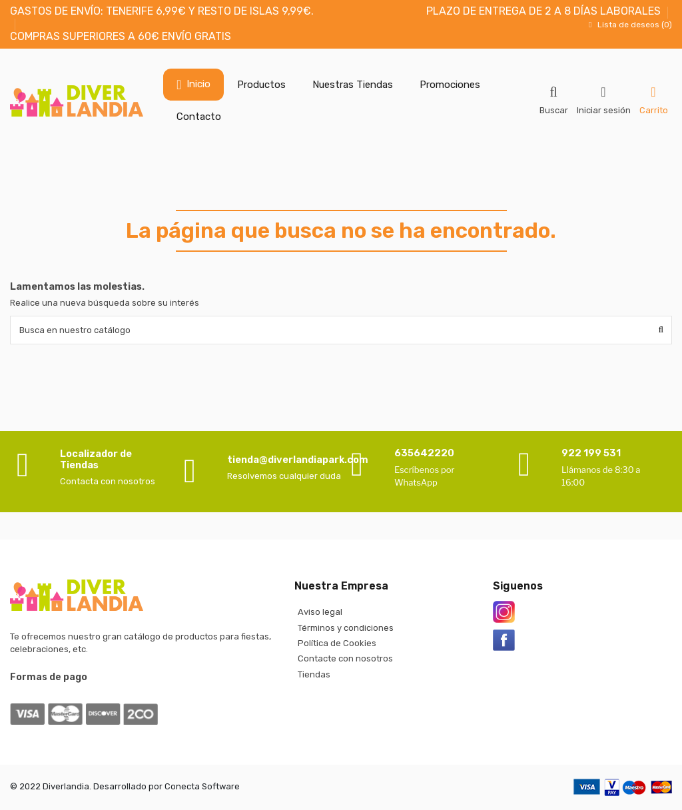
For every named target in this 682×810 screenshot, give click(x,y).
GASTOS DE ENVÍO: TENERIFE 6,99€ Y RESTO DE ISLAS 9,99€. (162, 11)
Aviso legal (320, 612)
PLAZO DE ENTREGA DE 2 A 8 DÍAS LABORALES (543, 11)
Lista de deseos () (628, 24)
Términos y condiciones (346, 628)
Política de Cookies (337, 643)
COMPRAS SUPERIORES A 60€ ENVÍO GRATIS (120, 36)
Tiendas (314, 674)
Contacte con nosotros (345, 658)
